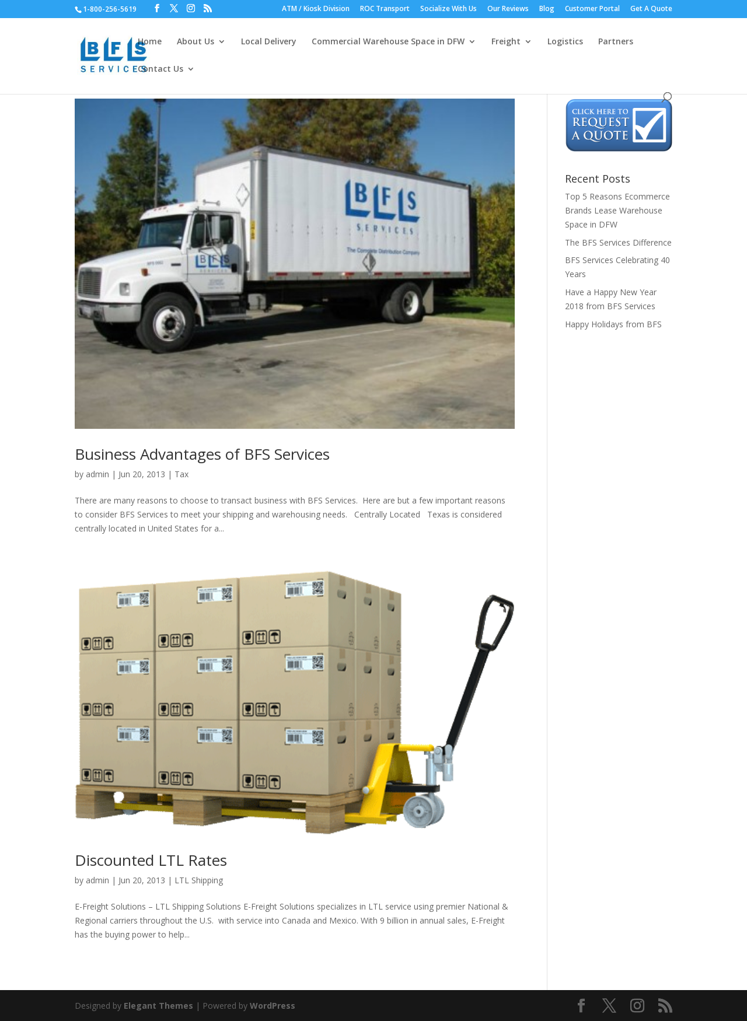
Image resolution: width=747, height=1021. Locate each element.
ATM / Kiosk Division (316, 9)
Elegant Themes (158, 1005)
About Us (195, 42)
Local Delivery (268, 42)
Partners (615, 42)
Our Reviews (508, 9)
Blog (546, 9)
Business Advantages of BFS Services (202, 453)
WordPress (272, 1005)
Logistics (565, 42)
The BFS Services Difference (618, 242)
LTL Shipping (198, 880)
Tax (181, 474)
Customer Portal (592, 9)
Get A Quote (651, 9)
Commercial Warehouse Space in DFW (388, 42)
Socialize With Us (448, 9)
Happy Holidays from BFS (613, 324)
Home (150, 42)
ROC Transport (385, 9)
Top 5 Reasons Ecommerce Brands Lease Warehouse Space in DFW (617, 210)
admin (97, 474)
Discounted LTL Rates (151, 859)
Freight (506, 42)
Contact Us (160, 69)
